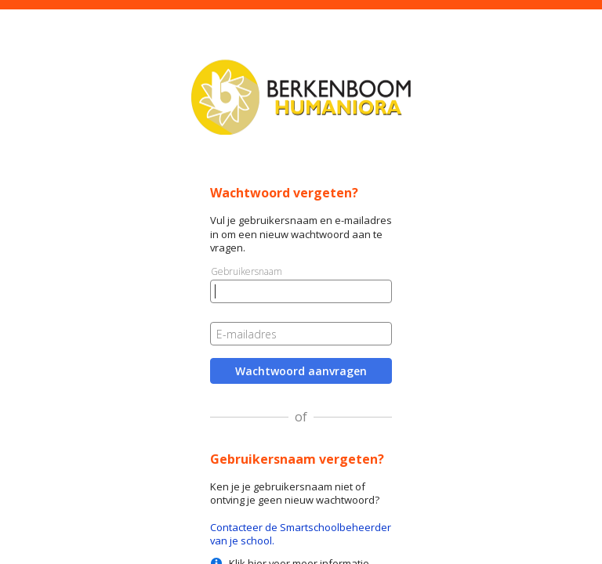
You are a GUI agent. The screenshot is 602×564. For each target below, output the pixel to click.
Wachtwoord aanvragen (301, 370)
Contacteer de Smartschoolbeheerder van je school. (300, 534)
